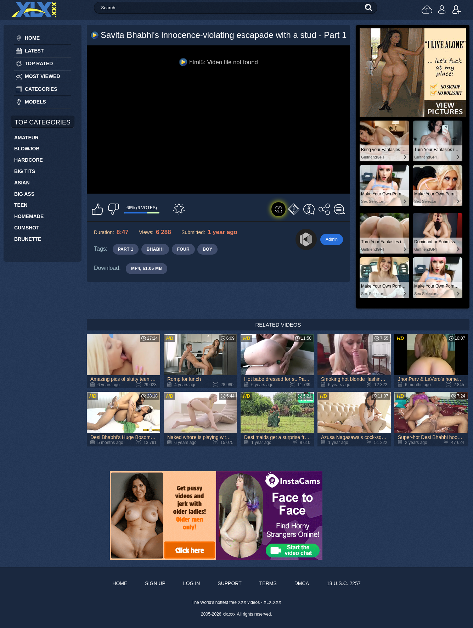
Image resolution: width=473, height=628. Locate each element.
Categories (41, 89)
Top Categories (43, 122)
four (183, 249)
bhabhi (155, 249)
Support (229, 583)
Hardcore (28, 160)
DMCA (301, 583)
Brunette (27, 239)
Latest (34, 51)
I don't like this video (113, 209)
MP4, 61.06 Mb (146, 268)
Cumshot (26, 227)
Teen (20, 205)
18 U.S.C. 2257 (344, 583)
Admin (332, 239)
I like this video (97, 209)
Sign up (456, 9)
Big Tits (24, 171)
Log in (441, 9)
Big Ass (24, 194)
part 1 (126, 249)
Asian (22, 182)
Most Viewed (42, 76)
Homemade (29, 216)
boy (207, 249)
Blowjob (27, 148)
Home (32, 38)
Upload (427, 9)
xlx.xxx (229, 614)
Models (35, 102)
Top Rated (39, 63)
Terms (268, 583)
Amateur (26, 137)
